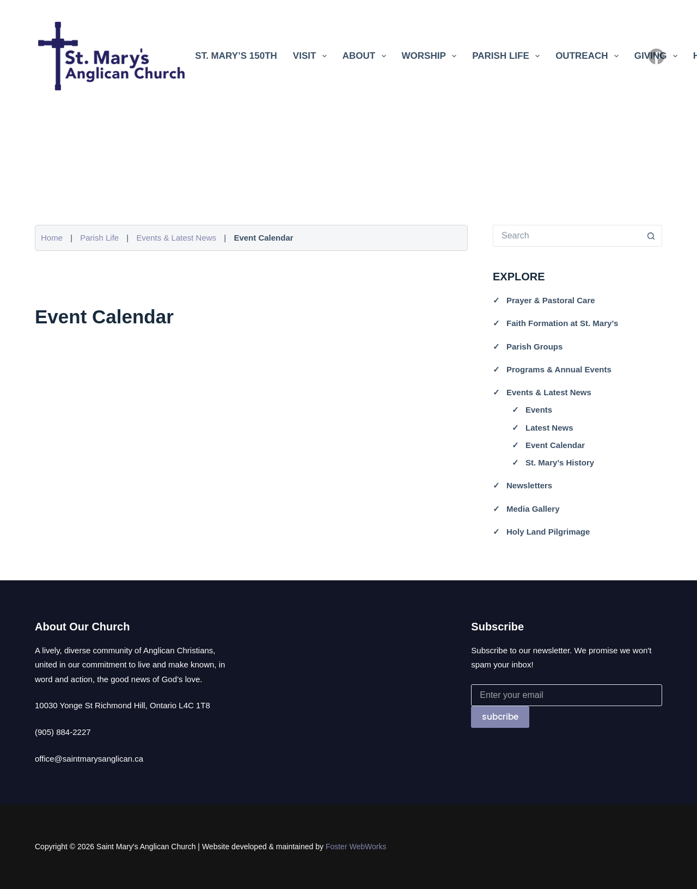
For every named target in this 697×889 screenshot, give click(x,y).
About (366, 56)
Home (52, 237)
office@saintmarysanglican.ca (89, 758)
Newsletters (529, 485)
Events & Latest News (176, 237)
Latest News (549, 427)
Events (538, 409)
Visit (312, 56)
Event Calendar (555, 445)
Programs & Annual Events (559, 369)
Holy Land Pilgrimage (548, 531)
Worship (431, 56)
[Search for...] (566, 236)
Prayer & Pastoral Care (550, 300)
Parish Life (508, 56)
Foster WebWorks (356, 846)
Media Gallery (533, 508)
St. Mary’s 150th (236, 56)
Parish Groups (534, 346)
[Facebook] (656, 56)
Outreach (589, 56)
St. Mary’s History (559, 462)
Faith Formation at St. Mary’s (562, 323)
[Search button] (651, 236)
